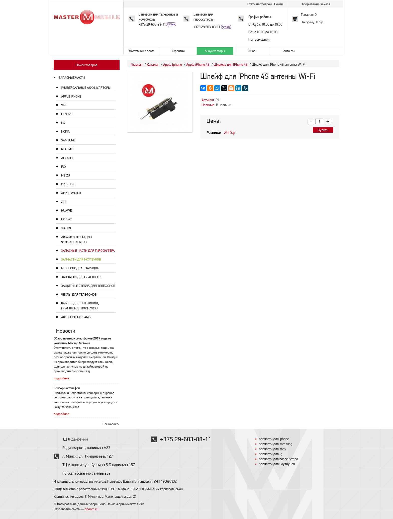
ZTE (63, 202)
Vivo (64, 105)
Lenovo (66, 114)
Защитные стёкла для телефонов (88, 286)
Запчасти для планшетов (82, 277)
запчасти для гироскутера (278, 459)
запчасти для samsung (275, 444)
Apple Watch (71, 193)
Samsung (68, 140)
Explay (66, 219)
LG (63, 123)
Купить (323, 130)
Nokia (65, 131)
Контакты (288, 51)
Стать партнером (259, 4)
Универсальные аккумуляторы (86, 88)
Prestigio (68, 184)
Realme (67, 149)
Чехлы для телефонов (79, 294)
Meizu (65, 175)
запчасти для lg (270, 454)
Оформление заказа (315, 4)
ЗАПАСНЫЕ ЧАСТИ (72, 77)
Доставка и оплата (141, 51)
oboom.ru (91, 509)
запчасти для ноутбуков (277, 464)
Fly (63, 166)
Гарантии (178, 51)
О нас (251, 51)
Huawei (66, 210)
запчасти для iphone (274, 439)
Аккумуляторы (215, 51)
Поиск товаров (86, 65)
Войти (278, 4)
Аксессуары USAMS (75, 317)
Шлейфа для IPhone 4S (231, 64)
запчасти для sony (272, 449)
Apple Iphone (71, 96)
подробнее (61, 378)
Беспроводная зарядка (80, 268)
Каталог (153, 64)
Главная (137, 64)
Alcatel (67, 158)
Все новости (111, 424)
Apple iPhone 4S (198, 64)
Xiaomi (66, 228)
